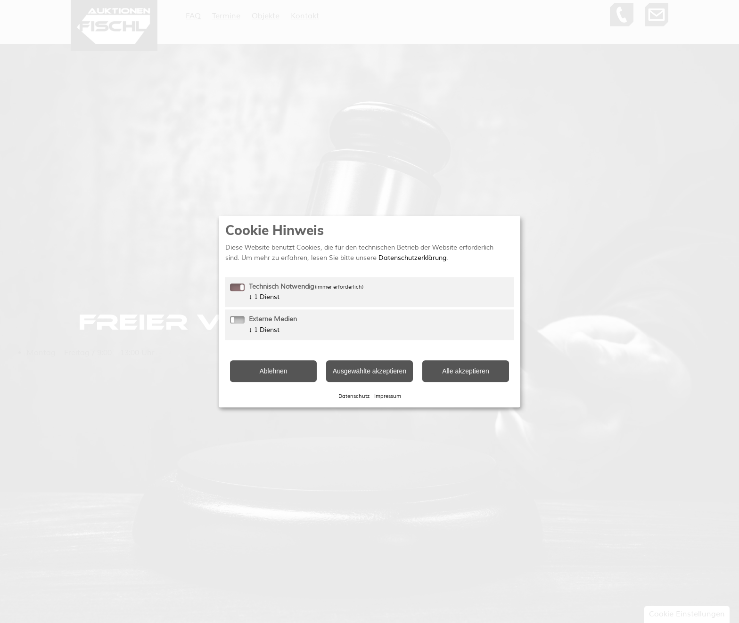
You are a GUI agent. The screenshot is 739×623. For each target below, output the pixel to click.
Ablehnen (273, 371)
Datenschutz (354, 396)
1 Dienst (264, 297)
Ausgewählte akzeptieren (369, 371)
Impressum (387, 396)
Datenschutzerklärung (412, 258)
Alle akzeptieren (465, 371)
